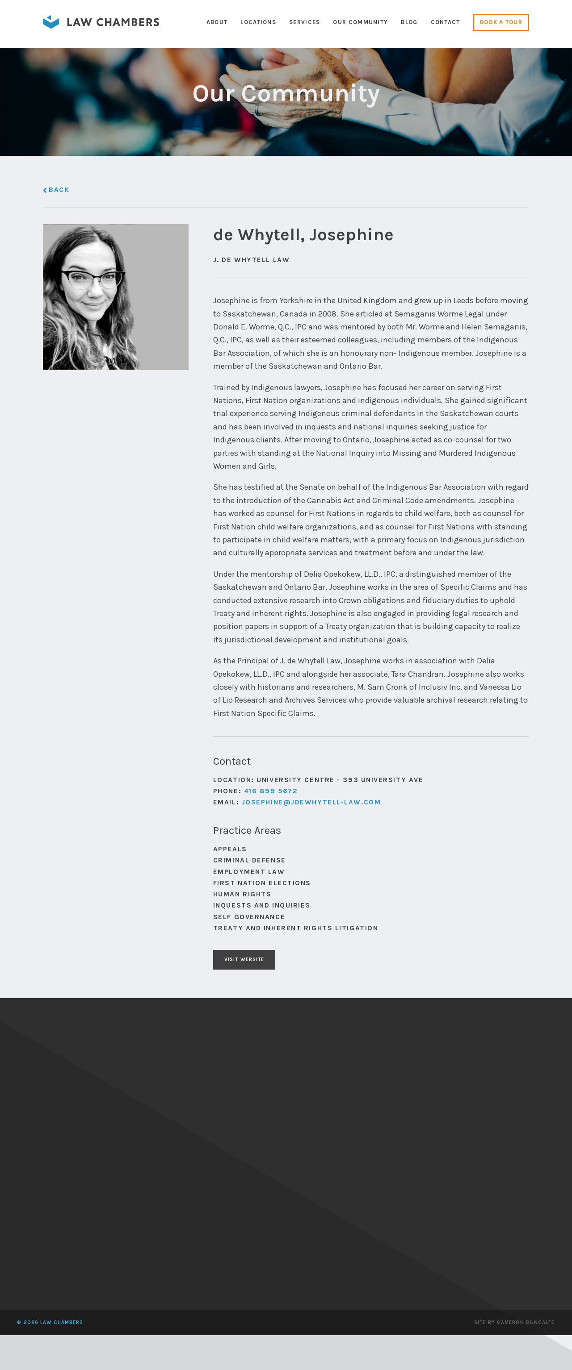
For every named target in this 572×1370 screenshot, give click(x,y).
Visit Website (253, 1037)
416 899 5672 (271, 866)
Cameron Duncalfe (526, 1357)
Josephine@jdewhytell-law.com (311, 878)
